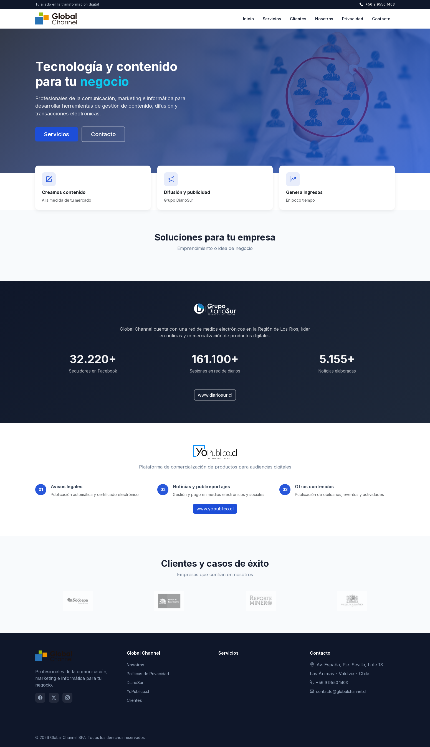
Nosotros (324, 18)
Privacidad (352, 18)
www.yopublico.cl (215, 508)
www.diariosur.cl (215, 395)
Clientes (298, 18)
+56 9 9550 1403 (377, 4)
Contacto (381, 18)
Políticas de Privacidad (148, 673)
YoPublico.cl (138, 691)
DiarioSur (135, 682)
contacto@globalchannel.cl (338, 691)
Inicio (248, 18)
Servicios (272, 18)
